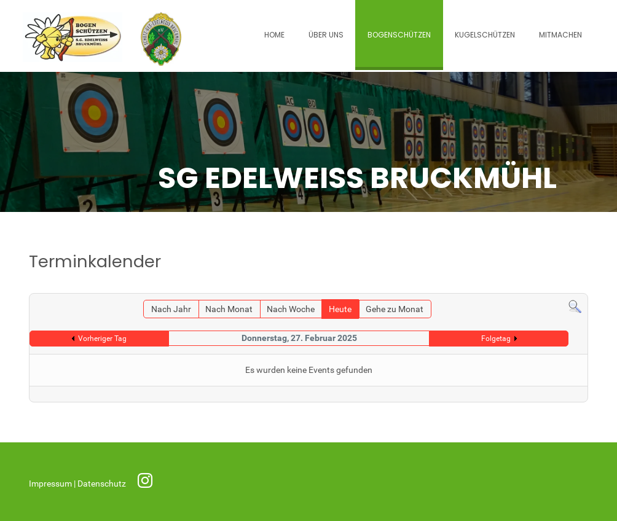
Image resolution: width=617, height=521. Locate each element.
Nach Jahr (171, 309)
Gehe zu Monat (394, 309)
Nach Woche (291, 309)
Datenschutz (102, 484)
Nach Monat (229, 309)
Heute (340, 309)
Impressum (51, 484)
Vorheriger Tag (102, 338)
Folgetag (496, 338)
